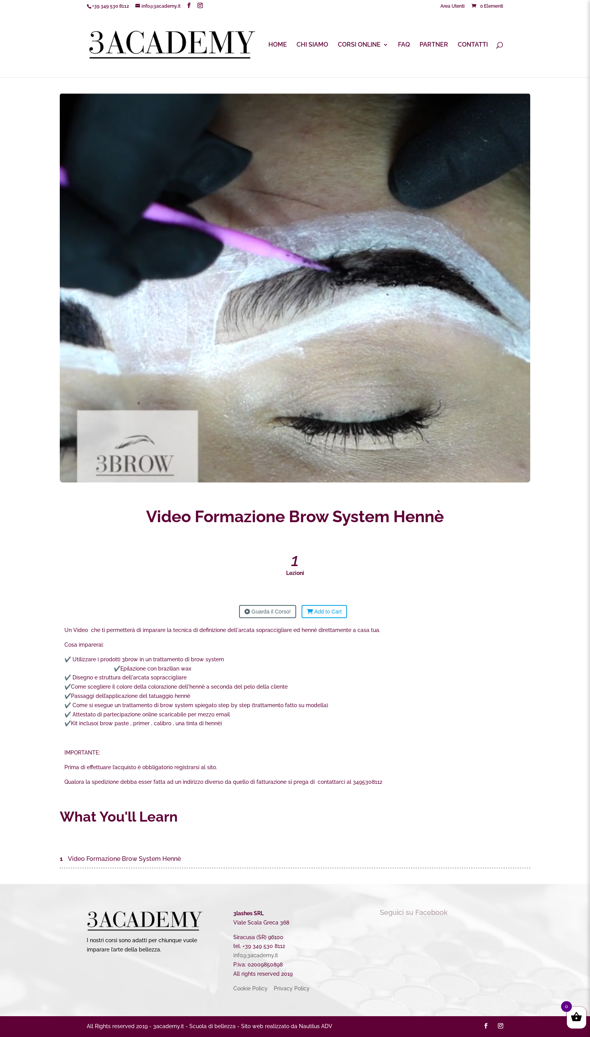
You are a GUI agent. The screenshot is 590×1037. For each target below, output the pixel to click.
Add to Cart (324, 611)
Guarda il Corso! (267, 611)
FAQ (404, 45)
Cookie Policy (250, 988)
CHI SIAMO (312, 45)
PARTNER (434, 45)
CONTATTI (473, 45)
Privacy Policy (292, 988)
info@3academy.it (255, 955)
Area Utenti (452, 6)
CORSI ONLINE (359, 45)
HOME (277, 45)
